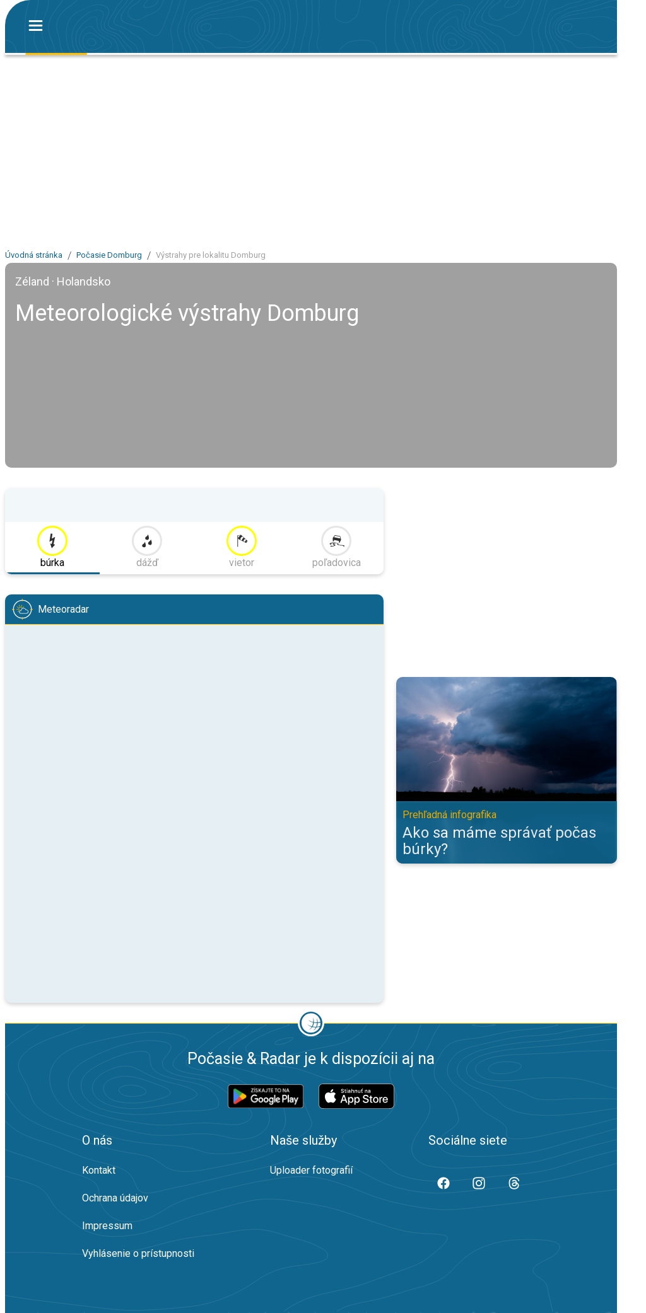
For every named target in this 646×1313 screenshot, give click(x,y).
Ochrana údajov (115, 1198)
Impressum (107, 1226)
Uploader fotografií (311, 1170)
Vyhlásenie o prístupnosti (138, 1253)
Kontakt (98, 1170)
